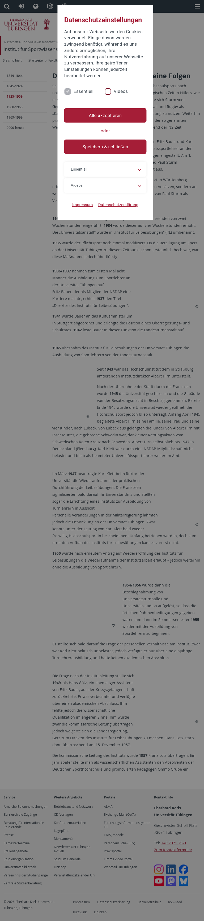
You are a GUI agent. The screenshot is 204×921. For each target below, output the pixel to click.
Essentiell (77, 85)
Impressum (79, 198)
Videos (114, 85)
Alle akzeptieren (102, 109)
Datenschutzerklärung (115, 198)
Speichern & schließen (102, 140)
